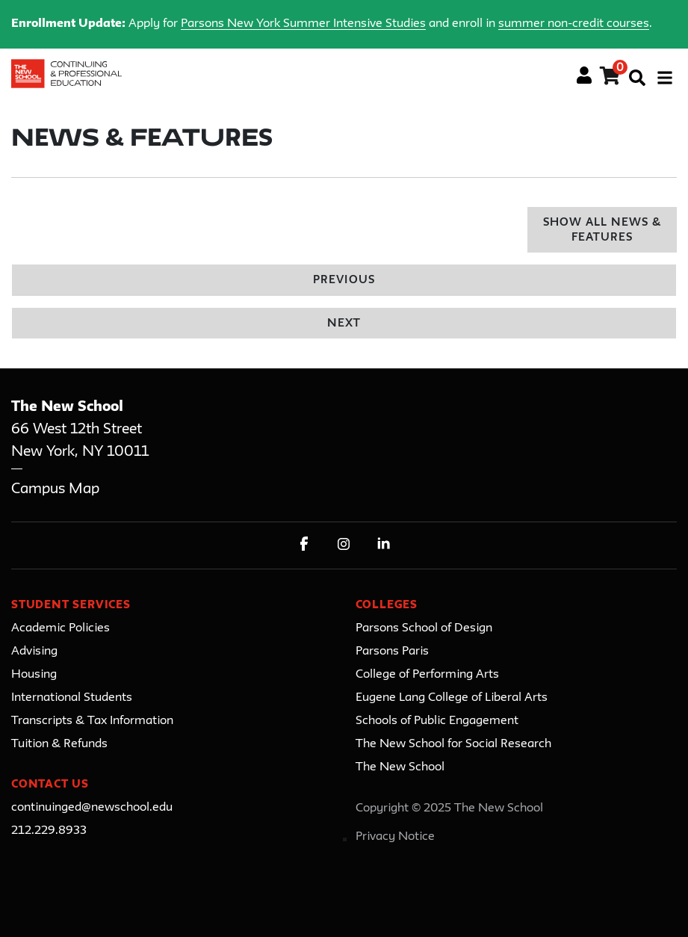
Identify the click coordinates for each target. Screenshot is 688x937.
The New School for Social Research (453, 744)
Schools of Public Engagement (437, 721)
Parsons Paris (392, 651)
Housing (34, 674)
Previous (343, 280)
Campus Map (55, 489)
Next (344, 324)
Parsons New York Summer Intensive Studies (303, 24)
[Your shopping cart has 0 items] (611, 78)
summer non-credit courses (573, 24)
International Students (71, 698)
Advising (34, 651)
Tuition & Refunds (59, 744)
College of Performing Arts (427, 674)
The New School (400, 767)
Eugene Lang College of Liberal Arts (452, 698)
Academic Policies (60, 628)
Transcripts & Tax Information (92, 721)
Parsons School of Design (424, 628)
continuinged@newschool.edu (92, 808)
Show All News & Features (602, 230)
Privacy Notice (395, 837)
